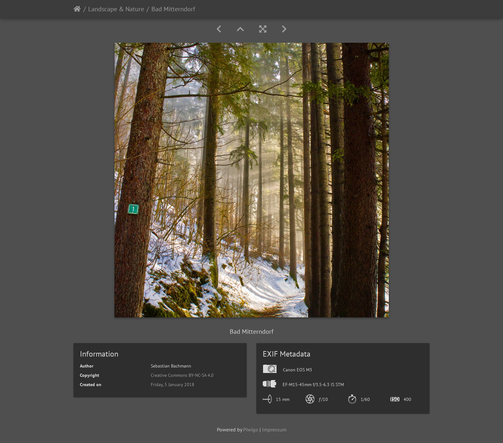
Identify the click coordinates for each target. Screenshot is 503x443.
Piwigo (250, 429)
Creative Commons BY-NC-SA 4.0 (182, 375)
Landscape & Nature (116, 9)
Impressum (274, 429)
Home (77, 9)
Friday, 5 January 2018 (172, 384)
